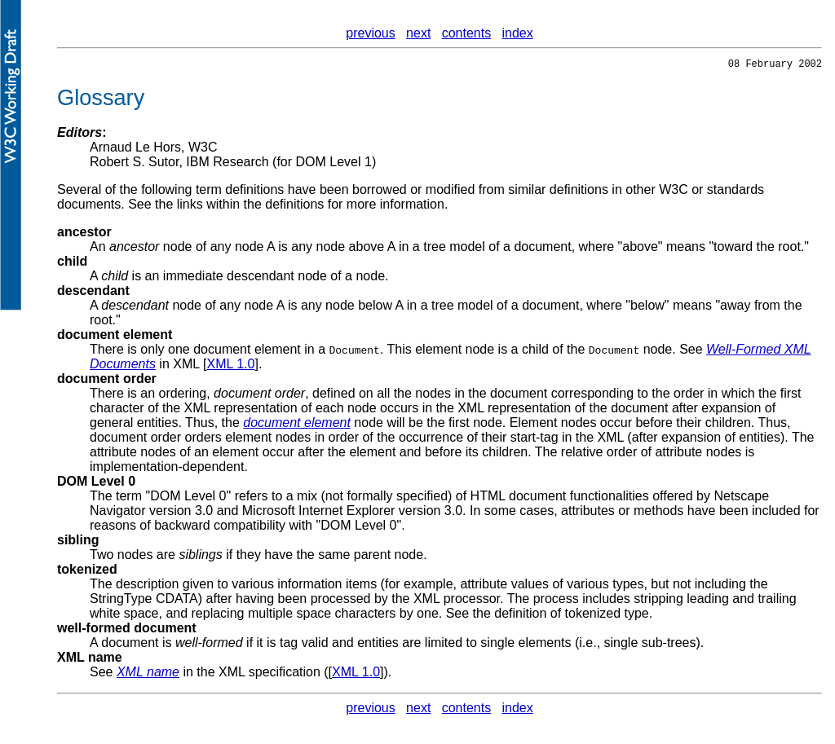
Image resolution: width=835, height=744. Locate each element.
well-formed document (127, 630)
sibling (78, 542)
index (517, 33)
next (418, 33)
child (72, 264)
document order (107, 381)
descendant (93, 293)
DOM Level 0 (96, 484)
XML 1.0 (230, 366)
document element (114, 337)
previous (370, 33)
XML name (89, 660)
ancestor (84, 234)
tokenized (87, 572)
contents (466, 33)
